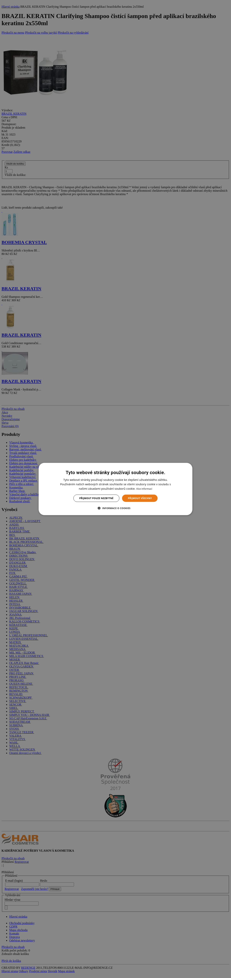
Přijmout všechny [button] (140, 498)
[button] (115, 508)
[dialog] (115, 489)
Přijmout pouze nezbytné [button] (96, 498)
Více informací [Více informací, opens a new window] (144, 488)
